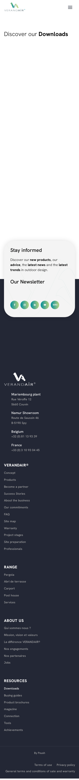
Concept (9, 473)
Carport (9, 588)
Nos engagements (16, 649)
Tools (7, 723)
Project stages (13, 535)
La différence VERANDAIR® (22, 642)
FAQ (7, 514)
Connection (11, 716)
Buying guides (13, 695)
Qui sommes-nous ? (17, 628)
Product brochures (16, 702)
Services (9, 602)
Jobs (7, 662)
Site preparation (15, 542)
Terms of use (43, 765)
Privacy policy (66, 765)
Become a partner (16, 487)
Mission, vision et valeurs (21, 635)
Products (10, 480)
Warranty (10, 528)
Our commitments (16, 507)
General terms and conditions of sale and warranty (40, 771)
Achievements (13, 730)
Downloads (11, 688)
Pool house (11, 595)
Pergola (9, 575)
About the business (17, 500)
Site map (10, 521)
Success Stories (14, 494)
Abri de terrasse (15, 581)
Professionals (13, 549)
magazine (10, 709)
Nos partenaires (15, 656)
